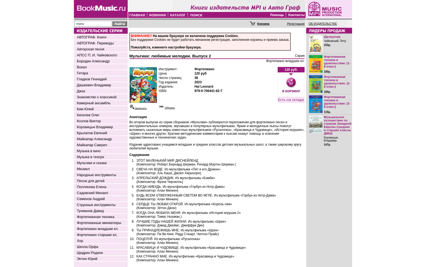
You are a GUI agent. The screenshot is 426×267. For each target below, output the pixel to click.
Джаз (81, 91)
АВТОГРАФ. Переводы (95, 43)
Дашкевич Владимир (94, 85)
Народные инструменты (96, 175)
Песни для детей (91, 181)
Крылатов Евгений (92, 133)
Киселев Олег (88, 115)
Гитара (82, 73)
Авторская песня (90, 49)
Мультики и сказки (92, 163)
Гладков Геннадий (91, 79)
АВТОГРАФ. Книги (91, 37)
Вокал (82, 67)
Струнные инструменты (96, 205)
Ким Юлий (85, 109)
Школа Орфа (87, 247)
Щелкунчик (332, 36)
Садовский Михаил (92, 193)
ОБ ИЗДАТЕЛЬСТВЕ (323, 23)
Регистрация (296, 23)
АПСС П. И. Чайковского (97, 55)
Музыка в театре (90, 157)
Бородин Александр (93, 61)
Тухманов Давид (90, 211)
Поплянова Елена (91, 187)
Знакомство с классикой (97, 97)
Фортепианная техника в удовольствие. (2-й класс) (337, 81)
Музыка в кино (89, 151)
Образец (170, 107)
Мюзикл (83, 169)
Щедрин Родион (90, 253)
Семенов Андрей (91, 199)
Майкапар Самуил (92, 145)
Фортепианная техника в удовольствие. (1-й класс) (337, 61)
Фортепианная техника (95, 217)
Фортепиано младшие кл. (98, 229)
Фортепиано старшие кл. (97, 235)
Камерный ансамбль (94, 103)
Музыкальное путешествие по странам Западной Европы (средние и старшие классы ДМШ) (337, 125)
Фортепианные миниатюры (99, 223)
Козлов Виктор (89, 121)
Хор (80, 241)
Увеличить (140, 108)
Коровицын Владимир (95, 127)
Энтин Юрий (87, 259)
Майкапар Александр (94, 139)
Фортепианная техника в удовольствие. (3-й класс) (337, 101)
